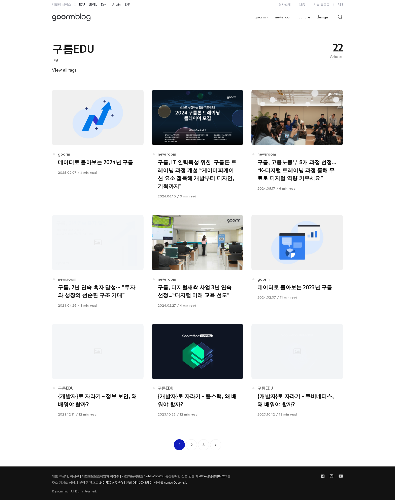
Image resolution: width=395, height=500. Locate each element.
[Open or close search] (340, 17)
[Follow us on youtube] (340, 476)
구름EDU (66, 388)
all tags (69, 70)
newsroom (167, 154)
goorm (64, 154)
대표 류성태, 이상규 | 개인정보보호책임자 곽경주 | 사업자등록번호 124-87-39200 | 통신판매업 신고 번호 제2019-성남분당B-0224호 (141, 476)
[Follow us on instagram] (331, 476)
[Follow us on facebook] (323, 476)
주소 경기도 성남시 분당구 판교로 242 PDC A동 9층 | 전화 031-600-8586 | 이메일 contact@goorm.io (119, 482)
